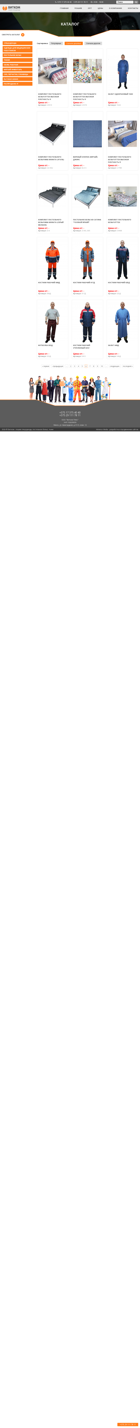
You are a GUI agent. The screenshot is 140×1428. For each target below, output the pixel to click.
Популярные (56, 43)
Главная (64, 8)
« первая (45, 366)
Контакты (133, 8)
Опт (90, 8)
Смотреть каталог (11, 34)
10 (102, 366)
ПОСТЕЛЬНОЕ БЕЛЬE (12, 55)
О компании (115, 8)
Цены (100, 8)
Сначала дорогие (93, 43)
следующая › (115, 366)
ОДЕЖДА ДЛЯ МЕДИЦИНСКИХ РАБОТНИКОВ (17, 49)
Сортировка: (42, 43)
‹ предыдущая (57, 366)
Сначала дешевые (73, 43)
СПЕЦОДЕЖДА (10, 43)
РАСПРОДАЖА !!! (11, 84)
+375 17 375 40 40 (64, 2)
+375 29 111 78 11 (80, 2)
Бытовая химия (11, 79)
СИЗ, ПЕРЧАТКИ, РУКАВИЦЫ (16, 74)
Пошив (78, 8)
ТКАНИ (7, 60)
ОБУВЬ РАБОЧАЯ (11, 65)
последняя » (128, 366)
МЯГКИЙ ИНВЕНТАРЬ (13, 69)
